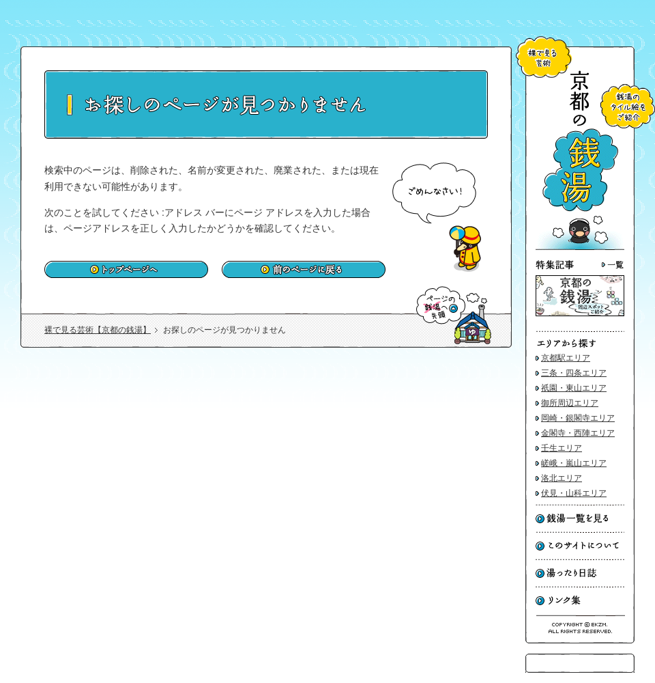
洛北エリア (561, 478)
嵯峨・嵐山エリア (574, 463)
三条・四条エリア (574, 373)
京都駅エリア (565, 358)
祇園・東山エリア (574, 388)
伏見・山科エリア (574, 493)
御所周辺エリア (569, 403)
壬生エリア (561, 448)
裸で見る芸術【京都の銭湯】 (97, 330)
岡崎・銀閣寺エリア (578, 418)
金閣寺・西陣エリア (578, 433)
